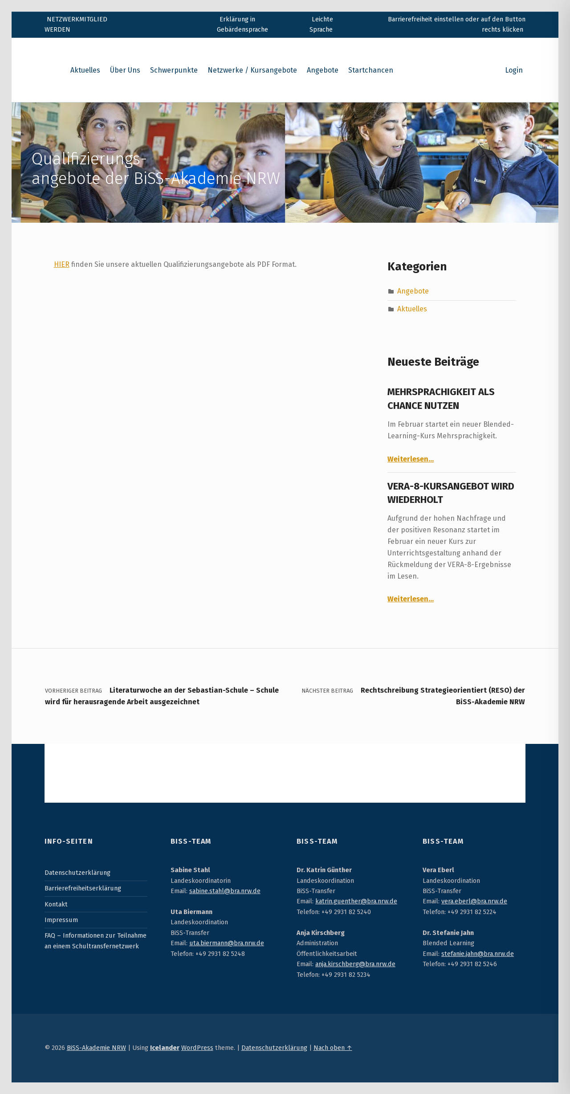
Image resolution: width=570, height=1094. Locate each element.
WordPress (197, 1048)
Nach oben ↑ (333, 1048)
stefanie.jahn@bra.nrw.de (477, 954)
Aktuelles (85, 70)
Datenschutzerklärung (77, 873)
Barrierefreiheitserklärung (83, 888)
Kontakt (56, 904)
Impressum (61, 920)
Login (514, 70)
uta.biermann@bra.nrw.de (226, 943)
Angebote (322, 70)
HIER (61, 264)
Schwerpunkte (174, 70)
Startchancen (370, 70)
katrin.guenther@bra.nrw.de (356, 901)
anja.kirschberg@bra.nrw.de (355, 964)
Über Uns (125, 70)
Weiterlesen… (410, 459)
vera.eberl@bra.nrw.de (474, 901)
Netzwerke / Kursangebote (252, 70)
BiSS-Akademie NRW (96, 1048)
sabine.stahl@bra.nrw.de (225, 891)
